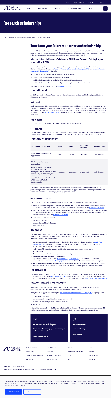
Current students (79, 2)
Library (67, 2)
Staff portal (91, 2)
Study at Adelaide (31, 347)
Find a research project (52, 112)
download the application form (68, 259)
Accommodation (52, 359)
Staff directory (93, 355)
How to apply (30, 351)
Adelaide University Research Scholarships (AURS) (71, 69)
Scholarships (30, 359)
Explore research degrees (39, 337)
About (90, 347)
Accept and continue (13, 392)
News (69, 359)
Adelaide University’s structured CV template (76, 293)
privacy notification (17, 383)
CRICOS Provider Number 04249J (46, 369)
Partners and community (75, 351)
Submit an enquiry (77, 335)
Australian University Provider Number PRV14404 (18, 369)
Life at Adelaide (51, 347)
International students (54, 355)
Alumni (70, 355)
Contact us (102, 2)
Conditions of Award (64, 86)
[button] (105, 378)
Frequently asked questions (34, 355)
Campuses (50, 351)
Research (70, 347)
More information (32, 392)
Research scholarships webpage (95, 278)
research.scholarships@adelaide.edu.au (59, 261)
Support (91, 351)
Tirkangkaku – (13, 366)
